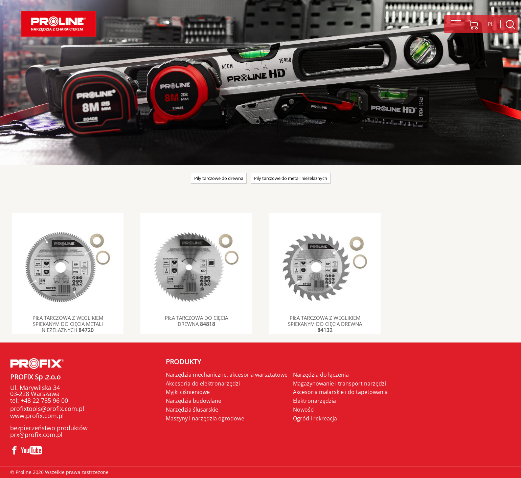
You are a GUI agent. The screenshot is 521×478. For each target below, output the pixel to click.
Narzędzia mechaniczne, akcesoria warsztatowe (227, 374)
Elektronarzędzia (314, 400)
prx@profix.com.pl (36, 435)
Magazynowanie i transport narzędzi (339, 383)
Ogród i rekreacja (315, 418)
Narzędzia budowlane (193, 400)
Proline (58, 24)
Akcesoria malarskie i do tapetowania (340, 392)
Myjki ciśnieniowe (188, 392)
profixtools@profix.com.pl (47, 408)
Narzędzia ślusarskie (192, 409)
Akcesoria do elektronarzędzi (203, 383)
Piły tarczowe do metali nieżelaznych (290, 178)
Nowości (304, 409)
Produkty (183, 361)
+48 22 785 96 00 (43, 400)
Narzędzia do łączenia (321, 374)
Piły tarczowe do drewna (218, 178)
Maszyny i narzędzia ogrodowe (205, 418)
